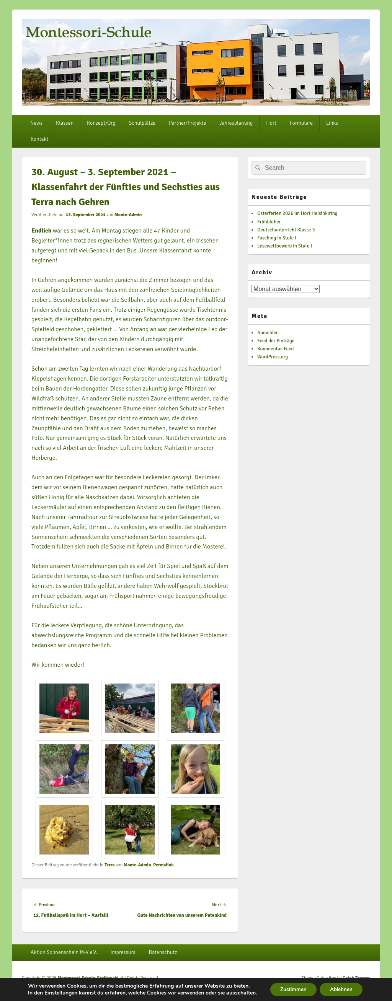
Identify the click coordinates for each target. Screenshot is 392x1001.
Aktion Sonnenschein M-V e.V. (64, 952)
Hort (271, 123)
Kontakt (39, 139)
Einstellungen (59, 986)
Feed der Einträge (275, 341)
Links (332, 123)
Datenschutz (163, 952)
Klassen (65, 123)
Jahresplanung (236, 123)
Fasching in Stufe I (276, 238)
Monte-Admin (128, 215)
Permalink (163, 865)
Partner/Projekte (187, 123)
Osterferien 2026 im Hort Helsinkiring (297, 213)
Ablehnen (340, 986)
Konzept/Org (101, 123)
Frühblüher (269, 222)
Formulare (301, 123)
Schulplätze (142, 123)
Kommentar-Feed (275, 349)
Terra (110, 865)
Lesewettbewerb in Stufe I (284, 246)
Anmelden (268, 333)
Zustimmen (289, 986)
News (36, 123)
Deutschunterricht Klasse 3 (286, 230)
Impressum (123, 952)
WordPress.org (272, 357)
